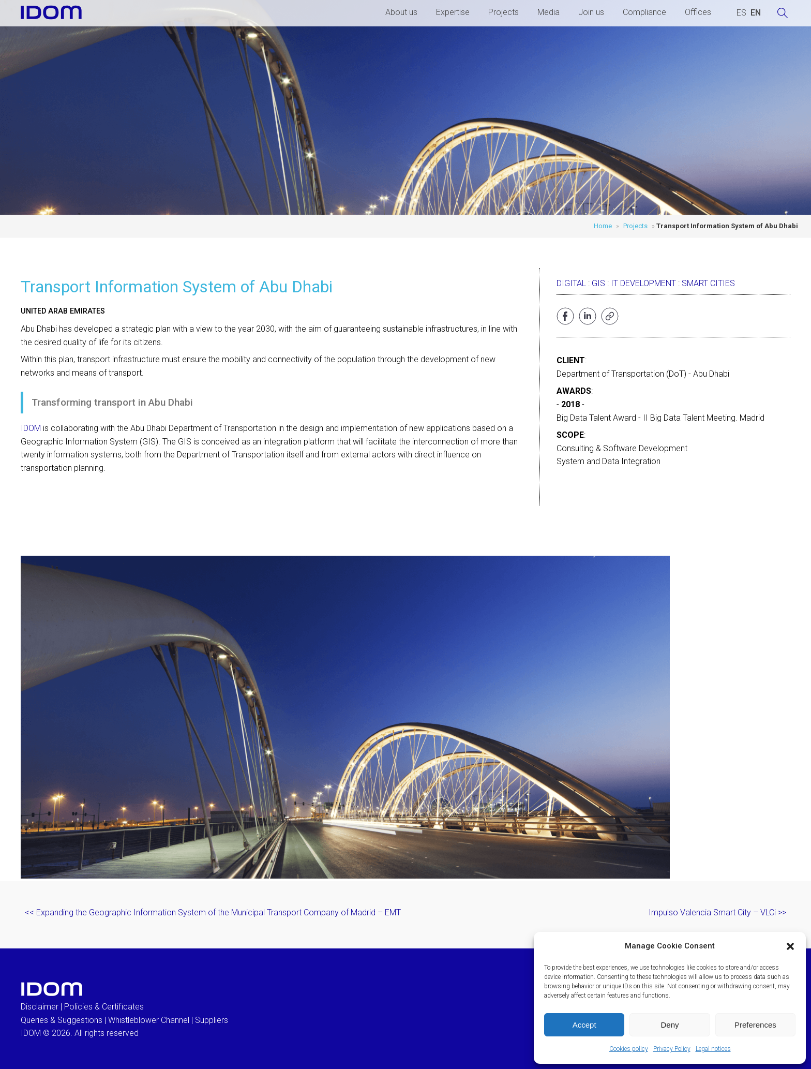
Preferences (755, 1024)
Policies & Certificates (104, 1007)
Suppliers (211, 1020)
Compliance (644, 12)
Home (603, 226)
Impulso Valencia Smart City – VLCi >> (717, 912)
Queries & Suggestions (61, 1020)
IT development (643, 283)
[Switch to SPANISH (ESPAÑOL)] (741, 13)
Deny (669, 1024)
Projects (503, 12)
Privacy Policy (671, 1048)
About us (401, 12)
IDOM (31, 428)
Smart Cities (708, 283)
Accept (584, 1024)
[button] (790, 946)
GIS (598, 283)
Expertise (453, 12)
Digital (571, 283)
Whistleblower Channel (148, 1020)
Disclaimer (39, 1007)
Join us (591, 12)
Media (548, 12)
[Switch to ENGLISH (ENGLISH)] (755, 13)
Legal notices (713, 1048)
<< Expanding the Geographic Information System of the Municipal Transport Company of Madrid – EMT (213, 912)
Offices (698, 12)
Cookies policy (628, 1048)
